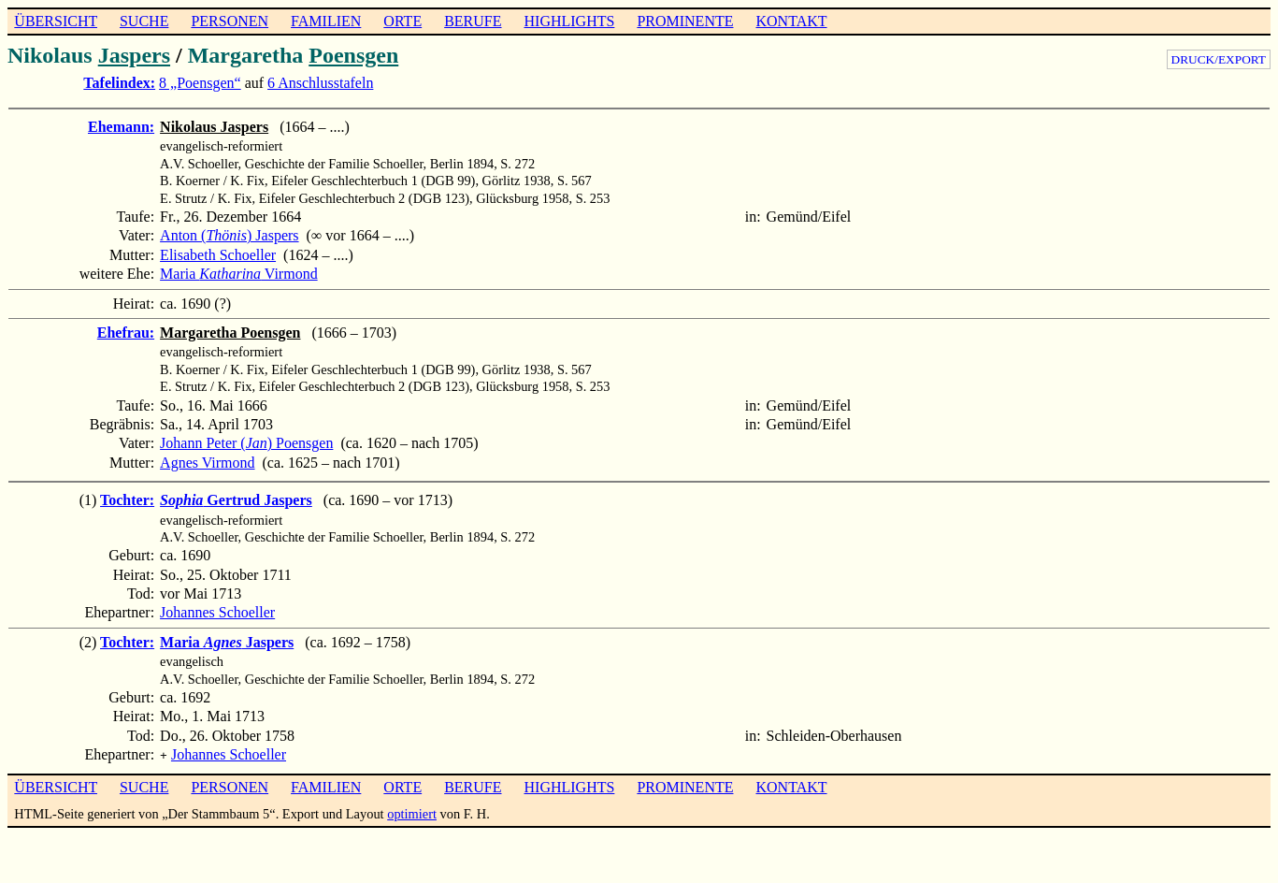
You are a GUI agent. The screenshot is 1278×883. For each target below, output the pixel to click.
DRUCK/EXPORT (1218, 59)
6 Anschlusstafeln (320, 83)
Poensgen (353, 55)
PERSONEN (229, 21)
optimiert (412, 811)
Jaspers (134, 55)
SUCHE (144, 21)
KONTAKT (790, 21)
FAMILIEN (326, 21)
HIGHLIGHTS (569, 21)
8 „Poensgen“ (200, 83)
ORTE (402, 21)
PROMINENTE (685, 21)
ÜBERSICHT (55, 21)
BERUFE (472, 21)
